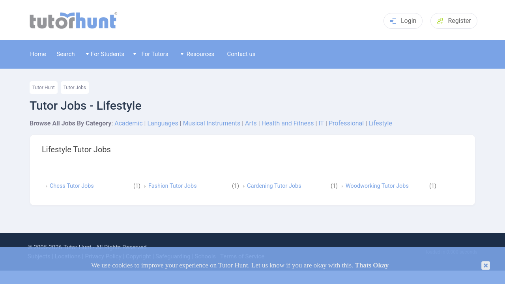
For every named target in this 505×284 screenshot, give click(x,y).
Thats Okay (372, 265)
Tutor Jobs (75, 87)
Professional (346, 123)
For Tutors (150, 54)
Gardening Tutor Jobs (274, 186)
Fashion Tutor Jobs (172, 186)
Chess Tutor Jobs (72, 186)
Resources (198, 54)
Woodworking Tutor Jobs (377, 186)
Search (65, 54)
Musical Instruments (212, 123)
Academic (128, 123)
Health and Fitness (288, 123)
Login (403, 20)
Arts (251, 123)
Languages (162, 123)
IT (321, 123)
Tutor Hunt (43, 87)
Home (38, 54)
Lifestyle (380, 123)
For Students (105, 54)
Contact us (241, 54)
